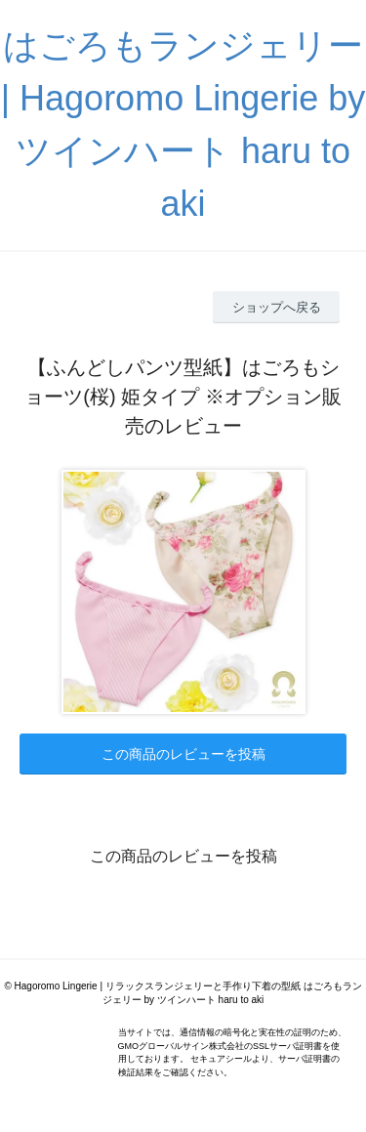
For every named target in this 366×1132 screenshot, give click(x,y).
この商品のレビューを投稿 (183, 754)
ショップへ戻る (276, 307)
